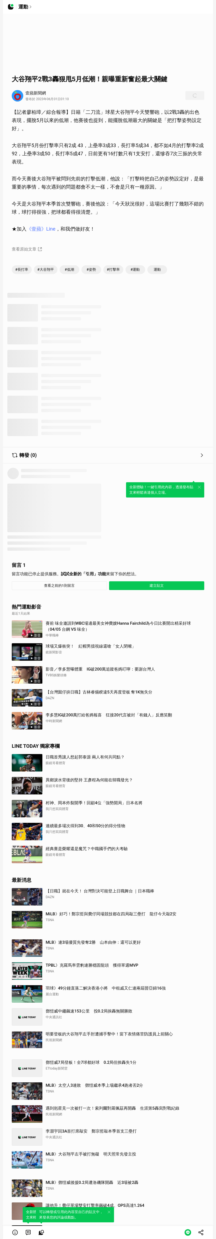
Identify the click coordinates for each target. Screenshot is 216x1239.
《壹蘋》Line (41, 229)
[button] (15, 1232)
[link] (28, 1232)
